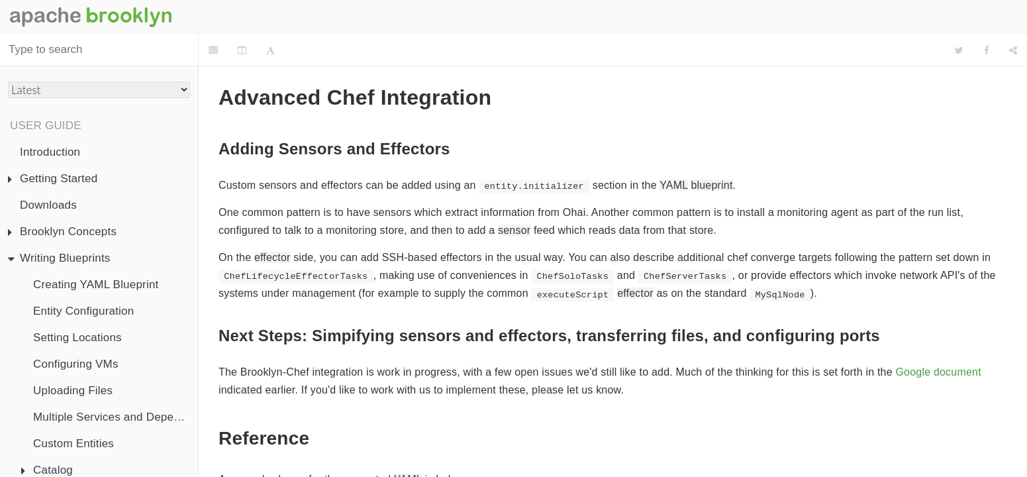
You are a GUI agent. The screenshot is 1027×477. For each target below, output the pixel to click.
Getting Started (52, 178)
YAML (674, 152)
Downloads (48, 205)
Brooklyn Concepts (62, 231)
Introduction (50, 152)
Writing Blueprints (59, 258)
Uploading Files (73, 390)
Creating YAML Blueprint (96, 284)
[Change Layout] (242, 50)
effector (272, 224)
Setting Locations (77, 337)
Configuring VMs (76, 364)
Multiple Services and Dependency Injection (115, 417)
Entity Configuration (83, 311)
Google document (938, 338)
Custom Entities (73, 443)
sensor (514, 197)
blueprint (711, 152)
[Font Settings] (270, 50)
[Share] (1013, 50)
